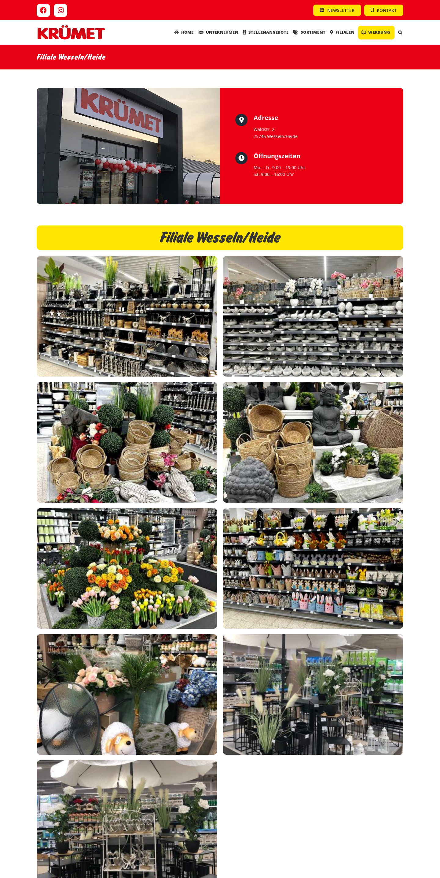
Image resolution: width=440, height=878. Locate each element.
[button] (400, 32)
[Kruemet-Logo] (71, 27)
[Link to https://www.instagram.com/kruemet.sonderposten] (60, 10)
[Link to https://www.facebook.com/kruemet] (43, 10)
